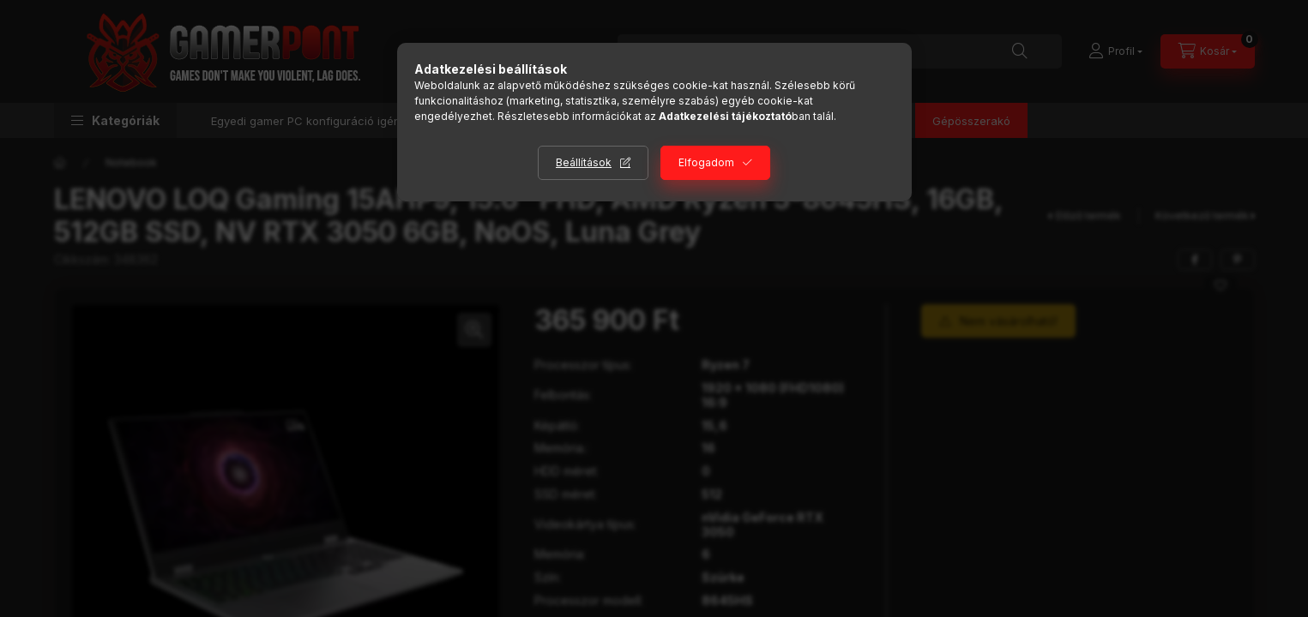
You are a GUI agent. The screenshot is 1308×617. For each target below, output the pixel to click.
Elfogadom (706, 162)
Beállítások (584, 162)
